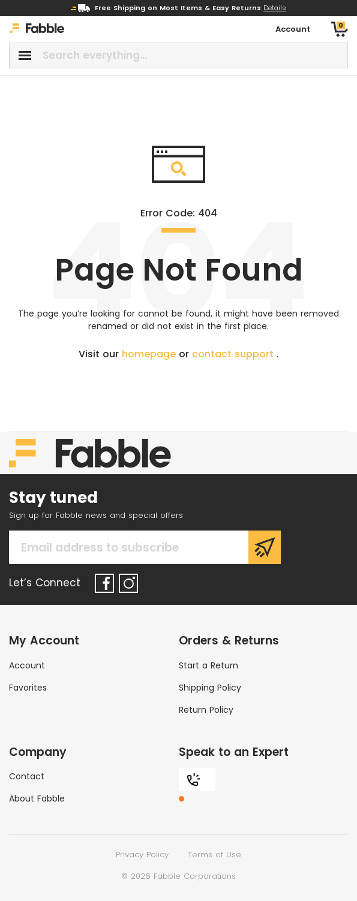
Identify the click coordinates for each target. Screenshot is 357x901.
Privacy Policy (142, 854)
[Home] (37, 29)
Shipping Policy (210, 688)
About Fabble (37, 798)
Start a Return (208, 665)
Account (27, 665)
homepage (150, 354)
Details (274, 8)
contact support (234, 354)
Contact (26, 776)
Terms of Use (214, 854)
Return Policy (206, 710)
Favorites (28, 688)
